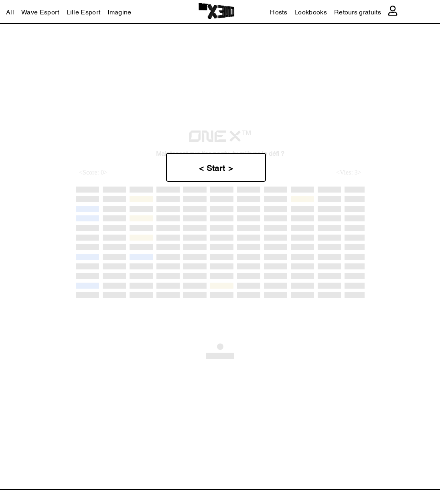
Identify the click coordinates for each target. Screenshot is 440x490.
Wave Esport (40, 11)
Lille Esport (84, 11)
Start (217, 167)
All (10, 11)
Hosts (278, 11)
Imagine (119, 11)
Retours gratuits (357, 11)
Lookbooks (310, 11)
